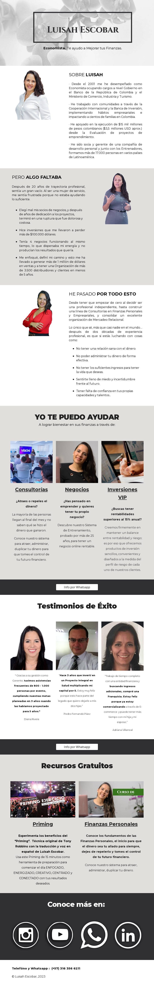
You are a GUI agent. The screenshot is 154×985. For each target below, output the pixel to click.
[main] (82, 27)
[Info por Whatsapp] (77, 587)
